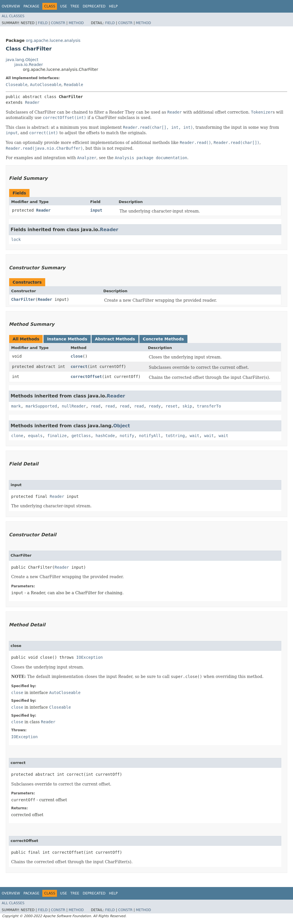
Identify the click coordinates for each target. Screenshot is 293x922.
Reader (32, 102)
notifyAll (150, 435)
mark (16, 406)
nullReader (74, 406)
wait (194, 435)
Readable (73, 84)
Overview (11, 6)
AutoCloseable (46, 84)
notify (127, 435)
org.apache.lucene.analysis (53, 40)
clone (17, 435)
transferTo (209, 406)
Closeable (16, 84)
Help (113, 6)
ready (155, 406)
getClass (81, 435)
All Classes (13, 16)
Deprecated (94, 6)
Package (31, 6)
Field (42, 23)
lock (16, 239)
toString (175, 435)
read (95, 406)
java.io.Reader (28, 64)
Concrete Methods (163, 339)
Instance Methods (67, 339)
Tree (74, 6)
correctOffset (86, 376)
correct (79, 366)
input (96, 210)
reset (172, 406)
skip (187, 406)
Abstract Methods (115, 339)
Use (63, 6)
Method (76, 23)
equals (35, 435)
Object (121, 425)
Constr (58, 23)
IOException (89, 657)
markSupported (41, 406)
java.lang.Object (22, 59)
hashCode (105, 435)
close (77, 356)
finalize (56, 435)
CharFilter (23, 299)
